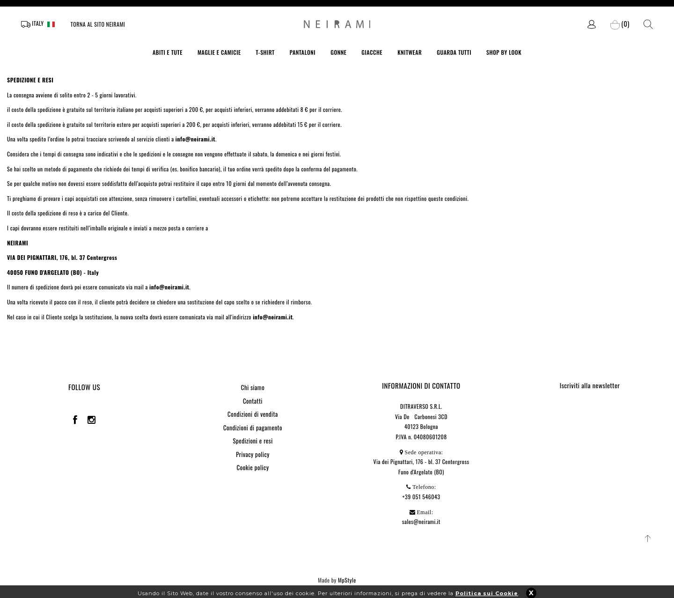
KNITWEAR (409, 52)
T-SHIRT (265, 52)
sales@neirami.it (421, 521)
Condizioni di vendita (252, 414)
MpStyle (347, 580)
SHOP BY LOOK (503, 52)
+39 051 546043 (421, 497)
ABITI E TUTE (168, 52)
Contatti (253, 401)
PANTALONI (303, 52)
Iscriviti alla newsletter (590, 385)
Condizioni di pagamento (252, 427)
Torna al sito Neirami (98, 24)
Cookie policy (253, 467)
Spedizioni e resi (252, 440)
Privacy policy (253, 454)
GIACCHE (371, 52)
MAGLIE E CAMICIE (219, 52)
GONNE (338, 52)
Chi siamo (252, 387)
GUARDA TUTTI (454, 52)
